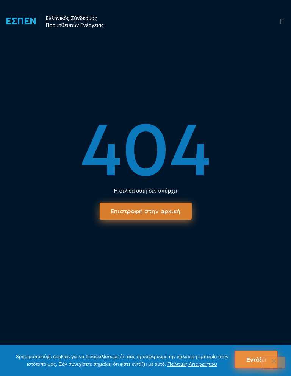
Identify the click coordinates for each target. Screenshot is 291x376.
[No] (273, 363)
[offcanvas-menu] (281, 21)
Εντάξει (256, 359)
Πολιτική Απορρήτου (192, 364)
